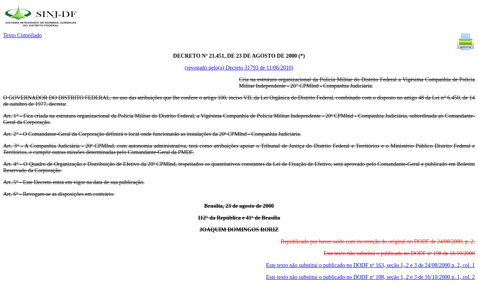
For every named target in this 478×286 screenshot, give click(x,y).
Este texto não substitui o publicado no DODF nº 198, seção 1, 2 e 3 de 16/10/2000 (370, 277)
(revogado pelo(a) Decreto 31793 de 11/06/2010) (239, 68)
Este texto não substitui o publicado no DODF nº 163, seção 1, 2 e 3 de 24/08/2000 (370, 265)
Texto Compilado (22, 35)
